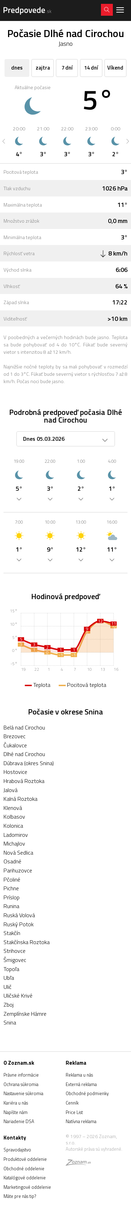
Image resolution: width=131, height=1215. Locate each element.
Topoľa (11, 969)
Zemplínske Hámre (24, 1013)
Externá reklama (81, 1084)
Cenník (72, 1102)
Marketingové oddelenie (27, 1187)
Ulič (7, 987)
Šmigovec (14, 960)
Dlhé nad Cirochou (24, 754)
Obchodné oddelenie (23, 1168)
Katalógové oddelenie (24, 1177)
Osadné (12, 861)
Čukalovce (15, 745)
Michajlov (14, 843)
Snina (9, 1022)
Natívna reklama (81, 1121)
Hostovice (15, 772)
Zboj (8, 1004)
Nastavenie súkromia (23, 1093)
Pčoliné (11, 879)
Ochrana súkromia (20, 1084)
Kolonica (13, 825)
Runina (11, 906)
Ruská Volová (19, 915)
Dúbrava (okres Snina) (28, 763)
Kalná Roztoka (20, 799)
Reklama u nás (79, 1074)
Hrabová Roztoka (23, 781)
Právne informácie (21, 1074)
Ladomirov (15, 835)
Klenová (12, 808)
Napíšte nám (15, 1112)
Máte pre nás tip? (19, 1196)
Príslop (11, 897)
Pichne (11, 888)
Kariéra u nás (15, 1102)
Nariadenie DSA (18, 1121)
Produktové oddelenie (25, 1159)
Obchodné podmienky (87, 1093)
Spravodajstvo (17, 1149)
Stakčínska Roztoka (26, 942)
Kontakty (14, 1138)
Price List (74, 1112)
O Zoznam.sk (18, 1063)
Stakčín (11, 933)
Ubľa (8, 977)
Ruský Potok (18, 924)
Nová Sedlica (18, 852)
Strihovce (14, 951)
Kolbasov (14, 816)
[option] (19, 141)
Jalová (10, 790)
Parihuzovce (17, 870)
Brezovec (14, 736)
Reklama (76, 1063)
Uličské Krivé (17, 995)
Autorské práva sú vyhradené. (94, 1148)
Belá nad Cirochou (24, 727)
